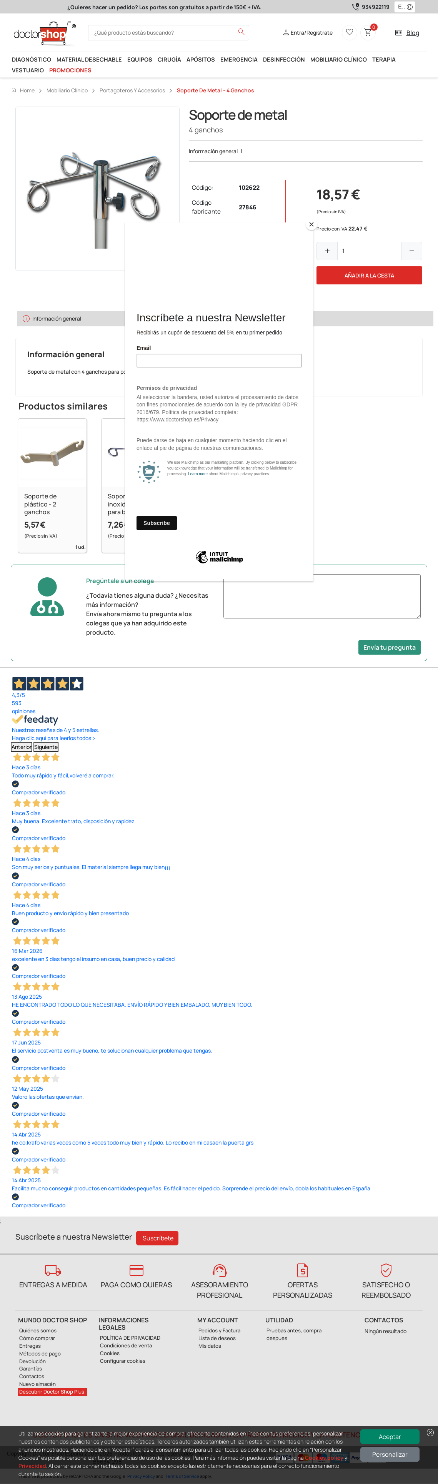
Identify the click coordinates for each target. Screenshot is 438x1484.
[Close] (311, 224)
